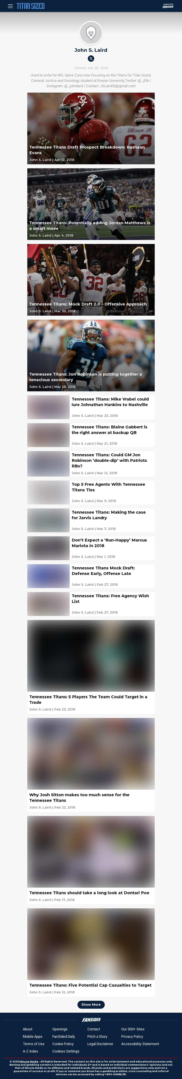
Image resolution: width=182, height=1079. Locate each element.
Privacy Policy (132, 1036)
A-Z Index (30, 1051)
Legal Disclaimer (100, 1044)
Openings (60, 1029)
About (27, 1029)
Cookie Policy (63, 1044)
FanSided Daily (63, 1036)
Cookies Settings (65, 1051)
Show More (91, 1005)
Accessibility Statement (140, 1044)
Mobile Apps (32, 1036)
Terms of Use (33, 1044)
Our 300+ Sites (133, 1029)
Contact (93, 1029)
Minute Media (29, 1061)
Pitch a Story (97, 1036)
